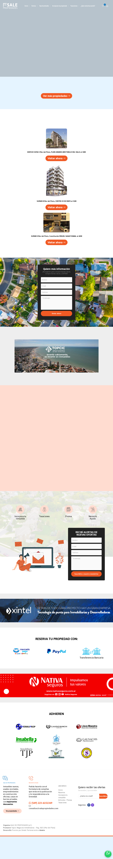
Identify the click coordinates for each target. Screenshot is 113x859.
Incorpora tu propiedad (59, 6)
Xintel (24, 853)
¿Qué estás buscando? (88, 6)
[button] (56, 96)
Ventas (33, 6)
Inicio (26, 6)
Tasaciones (73, 6)
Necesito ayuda (33, 805)
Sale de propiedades (9, 805)
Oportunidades (44, 6)
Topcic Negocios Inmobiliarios (22, 850)
